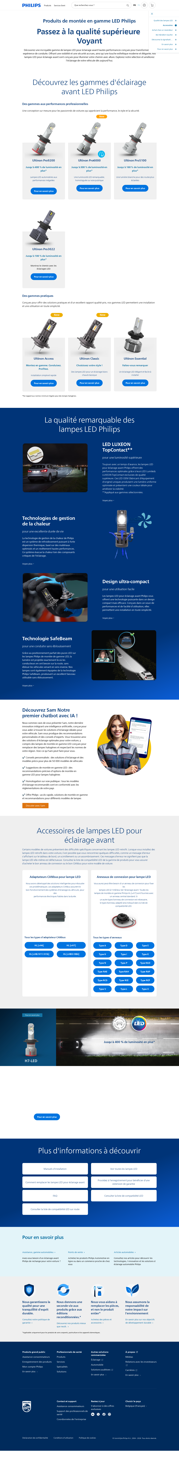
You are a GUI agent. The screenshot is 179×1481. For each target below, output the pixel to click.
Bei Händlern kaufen (164, 34)
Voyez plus (107, 566)
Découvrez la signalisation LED (162, 39)
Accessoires (168, 25)
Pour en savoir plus (165, 49)
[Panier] (152, 5)
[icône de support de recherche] (127, 5)
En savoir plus (167, 44)
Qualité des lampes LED (163, 20)
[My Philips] (144, 5)
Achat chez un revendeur (162, 30)
